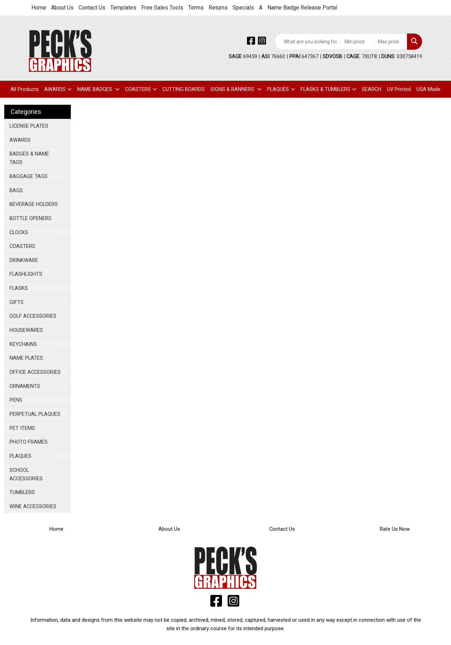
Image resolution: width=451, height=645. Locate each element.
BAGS (16, 190)
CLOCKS (19, 232)
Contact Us (92, 7)
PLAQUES (278, 89)
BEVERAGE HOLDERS (34, 204)
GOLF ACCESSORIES (33, 316)
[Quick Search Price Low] (357, 42)
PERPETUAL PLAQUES (35, 414)
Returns (218, 7)
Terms (196, 7)
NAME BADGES (95, 89)
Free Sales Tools (162, 7)
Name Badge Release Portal (302, 7)
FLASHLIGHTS (26, 274)
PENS (16, 400)
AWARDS (55, 89)
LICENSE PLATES (29, 126)
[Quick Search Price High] (390, 42)
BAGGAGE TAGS (29, 176)
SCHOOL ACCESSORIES (26, 474)
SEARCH (371, 89)
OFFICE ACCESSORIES (35, 372)
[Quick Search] (307, 42)
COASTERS (138, 89)
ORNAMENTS (25, 386)
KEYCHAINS (23, 344)
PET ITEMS (22, 428)
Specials (243, 7)
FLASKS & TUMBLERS (325, 89)
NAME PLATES (26, 358)
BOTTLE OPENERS (30, 218)
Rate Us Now (395, 529)
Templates (123, 7)
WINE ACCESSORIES (33, 506)
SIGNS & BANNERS (232, 89)
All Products (25, 89)
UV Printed (399, 89)
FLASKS (19, 288)
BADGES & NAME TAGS (29, 158)
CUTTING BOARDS (183, 89)
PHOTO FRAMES (29, 442)
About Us (62, 7)
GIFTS (17, 302)
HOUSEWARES (26, 330)
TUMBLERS (22, 492)
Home (38, 7)
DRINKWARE (24, 260)
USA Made (428, 89)
